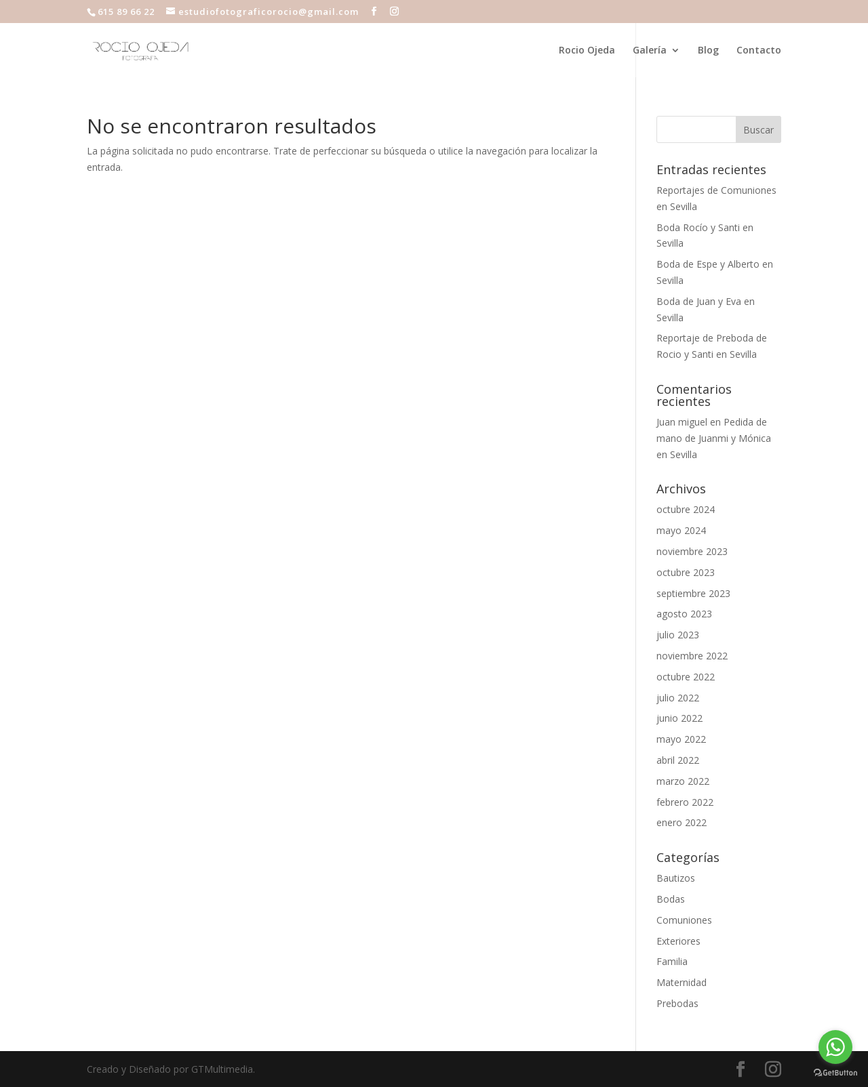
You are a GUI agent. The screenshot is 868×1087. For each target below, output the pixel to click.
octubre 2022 (685, 676)
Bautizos (675, 877)
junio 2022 (679, 718)
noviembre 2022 (692, 655)
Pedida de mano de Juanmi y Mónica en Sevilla (713, 438)
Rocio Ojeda (587, 50)
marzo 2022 (682, 781)
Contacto (758, 50)
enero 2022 (681, 822)
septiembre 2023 (693, 593)
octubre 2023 (685, 572)
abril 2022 (677, 760)
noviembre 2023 (692, 551)
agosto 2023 (684, 613)
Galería (650, 50)
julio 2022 (677, 697)
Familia (672, 961)
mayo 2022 (681, 739)
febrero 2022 (684, 802)
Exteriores (678, 941)
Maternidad (681, 982)
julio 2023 (677, 634)
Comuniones (684, 920)
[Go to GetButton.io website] (835, 1073)
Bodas (670, 899)
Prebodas (677, 1003)
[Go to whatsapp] (835, 1047)
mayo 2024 (681, 530)
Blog (708, 50)
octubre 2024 (685, 509)
